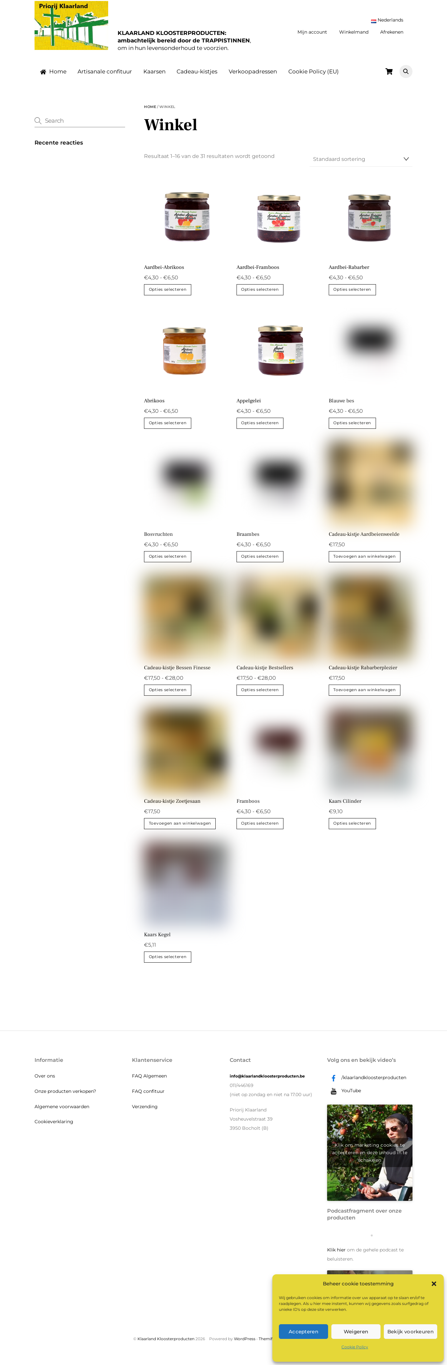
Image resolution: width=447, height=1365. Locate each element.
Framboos (248, 807)
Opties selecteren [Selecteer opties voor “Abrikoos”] (168, 429)
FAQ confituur (148, 1097)
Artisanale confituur (105, 77)
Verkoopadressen (253, 77)
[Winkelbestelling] (361, 165)
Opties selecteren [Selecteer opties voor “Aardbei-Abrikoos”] (168, 295)
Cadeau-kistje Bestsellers (265, 673)
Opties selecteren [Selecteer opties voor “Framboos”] (260, 829)
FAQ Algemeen (149, 1082)
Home (53, 77)
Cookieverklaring (54, 1127)
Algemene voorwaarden (62, 1112)
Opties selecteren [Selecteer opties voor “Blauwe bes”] (352, 429)
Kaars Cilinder (345, 807)
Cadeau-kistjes (197, 77)
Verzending (145, 1112)
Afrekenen (391, 32)
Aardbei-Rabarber (349, 273)
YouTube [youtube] (344, 1096)
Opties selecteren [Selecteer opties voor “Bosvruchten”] (168, 562)
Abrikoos (154, 406)
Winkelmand (353, 32)
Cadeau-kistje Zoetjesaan (172, 807)
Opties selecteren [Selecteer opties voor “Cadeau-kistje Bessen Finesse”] (168, 695)
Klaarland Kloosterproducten (166, 1344)
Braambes (248, 540)
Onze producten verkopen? (65, 1097)
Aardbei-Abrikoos (164, 273)
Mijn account (312, 32)
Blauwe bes (341, 406)
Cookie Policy (354, 1346)
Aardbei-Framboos (258, 273)
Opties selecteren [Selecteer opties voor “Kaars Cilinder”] (352, 829)
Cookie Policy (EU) (313, 77)
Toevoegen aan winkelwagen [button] (364, 562)
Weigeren (356, 1331)
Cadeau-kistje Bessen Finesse (177, 673)
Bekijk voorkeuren (410, 1331)
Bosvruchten (158, 540)
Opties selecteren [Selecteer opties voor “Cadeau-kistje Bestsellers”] (260, 695)
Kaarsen (154, 77)
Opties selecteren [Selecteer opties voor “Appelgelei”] (260, 429)
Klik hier (336, 1255)
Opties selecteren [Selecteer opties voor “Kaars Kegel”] (168, 962)
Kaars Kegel (157, 940)
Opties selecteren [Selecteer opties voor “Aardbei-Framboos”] (260, 295)
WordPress (244, 1344)
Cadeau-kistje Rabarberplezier (363, 673)
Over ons (45, 1082)
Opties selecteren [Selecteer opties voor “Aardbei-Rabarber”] (352, 295)
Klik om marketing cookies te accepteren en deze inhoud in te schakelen (370, 1158)
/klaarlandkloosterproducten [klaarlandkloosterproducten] (366, 1083)
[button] (434, 1283)
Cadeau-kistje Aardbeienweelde (364, 540)
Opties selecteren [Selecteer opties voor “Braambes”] (260, 562)
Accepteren (303, 1331)
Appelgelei (249, 406)
